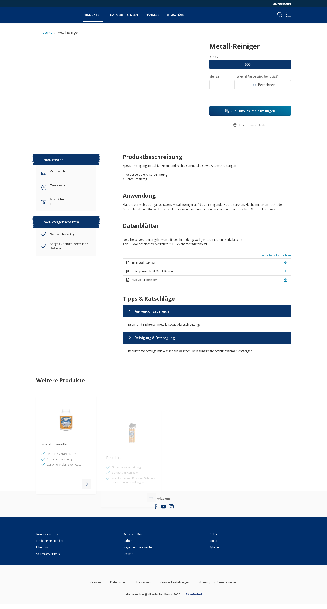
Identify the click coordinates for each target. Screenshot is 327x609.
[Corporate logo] (282, 3)
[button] (285, 262)
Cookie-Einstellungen (174, 582)
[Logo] (49, 12)
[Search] (279, 14)
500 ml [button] (250, 64)
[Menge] (222, 84)
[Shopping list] (288, 14)
